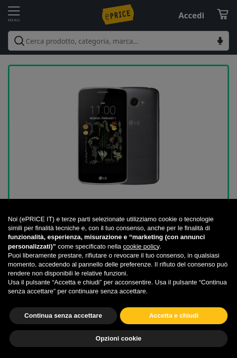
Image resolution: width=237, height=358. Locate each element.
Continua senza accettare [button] (63, 315)
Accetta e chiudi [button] (174, 315)
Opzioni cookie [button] (118, 338)
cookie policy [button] (141, 246)
